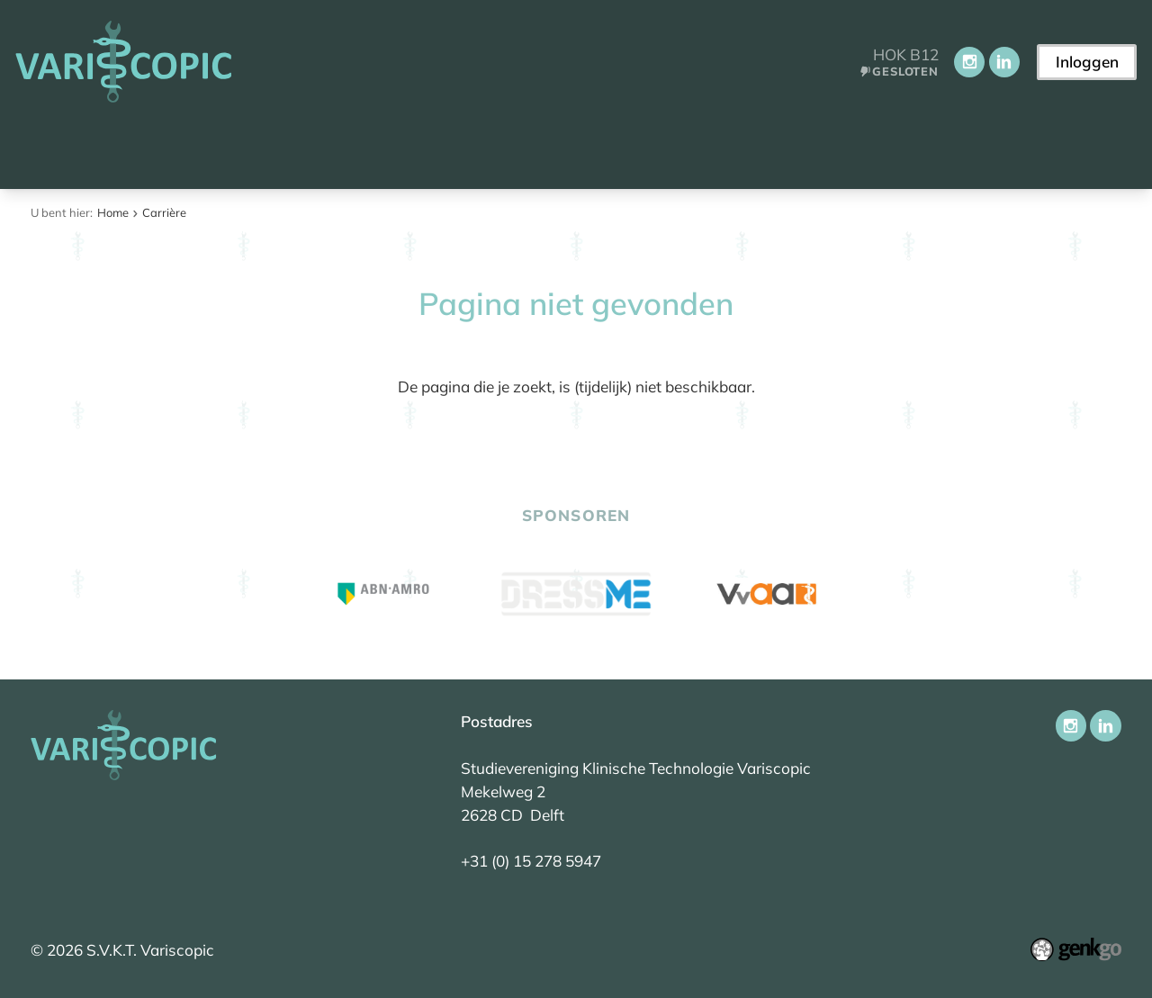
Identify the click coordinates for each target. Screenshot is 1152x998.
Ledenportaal (807, 147)
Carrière (684, 147)
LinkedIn (1004, 62)
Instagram (969, 62)
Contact (928, 147)
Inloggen (1087, 61)
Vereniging (327, 147)
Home (40, 148)
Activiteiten (570, 147)
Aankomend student (165, 147)
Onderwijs (448, 147)
